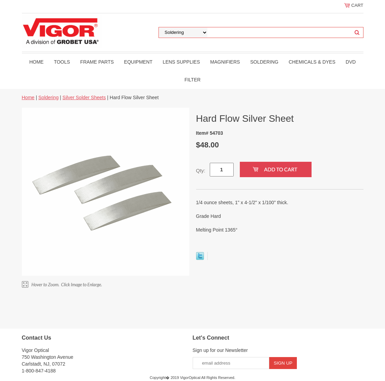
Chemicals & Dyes (312, 62)
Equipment (138, 62)
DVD (351, 62)
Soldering (264, 62)
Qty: (201, 170)
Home (36, 62)
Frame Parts (97, 62)
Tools (62, 62)
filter (192, 79)
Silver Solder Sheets (84, 97)
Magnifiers (225, 62)
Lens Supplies (181, 62)
